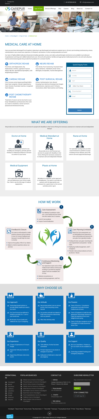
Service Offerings (50, 8)
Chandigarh (11, 382)
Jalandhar (11, 391)
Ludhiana (11, 388)
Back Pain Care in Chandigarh (32, 392)
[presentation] (80, 103)
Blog (72, 8)
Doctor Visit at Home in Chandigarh (33, 384)
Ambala (10, 393)
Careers (66, 8)
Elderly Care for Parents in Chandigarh (34, 386)
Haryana (10, 399)
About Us (80, 8)
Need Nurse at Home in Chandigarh (33, 388)
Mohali (10, 384)
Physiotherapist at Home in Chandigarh (34, 382)
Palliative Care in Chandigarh (31, 397)
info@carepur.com (88, 2)
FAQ (59, 8)
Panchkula (11, 386)
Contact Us (88, 8)
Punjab (10, 395)
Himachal (11, 397)
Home (30, 8)
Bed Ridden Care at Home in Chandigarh (35, 390)
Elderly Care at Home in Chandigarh (33, 380)
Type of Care (38, 8)
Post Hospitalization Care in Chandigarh (35, 395)
